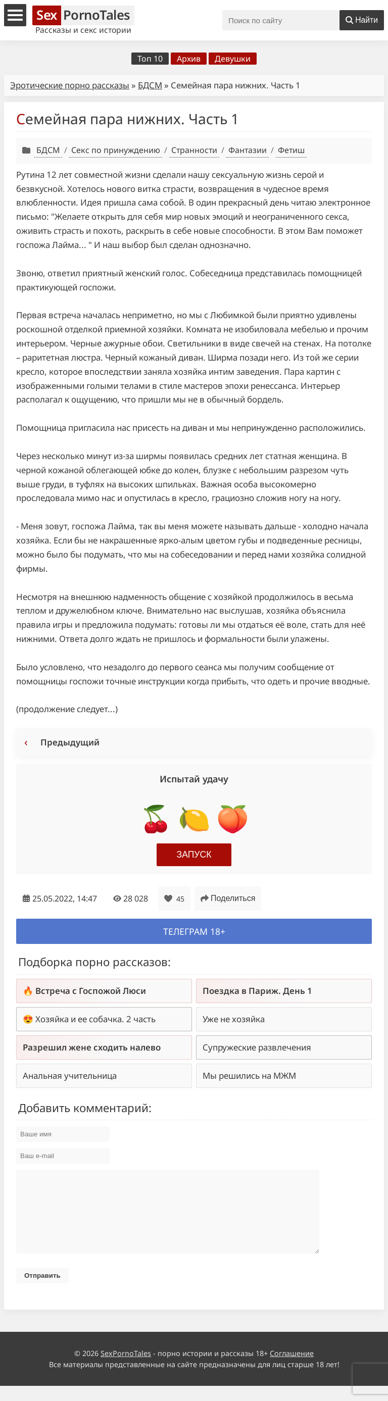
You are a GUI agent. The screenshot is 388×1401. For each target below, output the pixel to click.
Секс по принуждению (115, 150)
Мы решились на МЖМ (249, 1075)
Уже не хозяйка (234, 1019)
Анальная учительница (70, 1075)
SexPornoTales (126, 1368)
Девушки (233, 58)
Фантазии (247, 150)
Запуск (194, 854)
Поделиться (228, 898)
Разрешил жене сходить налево (92, 1047)
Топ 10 (150, 58)
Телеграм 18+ (194, 931)
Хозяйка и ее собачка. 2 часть (95, 1019)
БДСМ (150, 85)
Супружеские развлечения (257, 1047)
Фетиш (291, 150)
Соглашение (292, 1368)
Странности (194, 150)
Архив (189, 58)
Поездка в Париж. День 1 (257, 990)
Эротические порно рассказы (69, 85)
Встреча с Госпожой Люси (90, 990)
